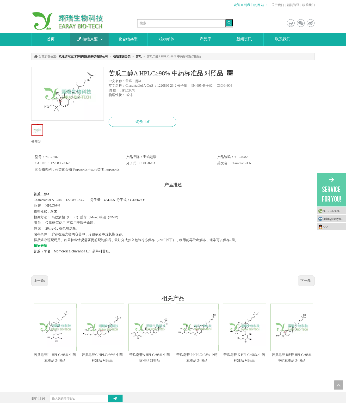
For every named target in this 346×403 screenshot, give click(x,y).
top (338, 385)
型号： (40, 157)
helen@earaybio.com (334, 218)
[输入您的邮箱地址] (82, 398)
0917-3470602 (331, 211)
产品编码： (225, 157)
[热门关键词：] (229, 22)
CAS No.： (42, 163)
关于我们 (278, 5)
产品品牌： (134, 157)
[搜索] (181, 23)
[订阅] (115, 398)
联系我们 (308, 5)
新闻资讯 (293, 5)
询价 (142, 122)
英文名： (224, 163)
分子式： (133, 163)
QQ (333, 226)
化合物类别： (45, 169)
